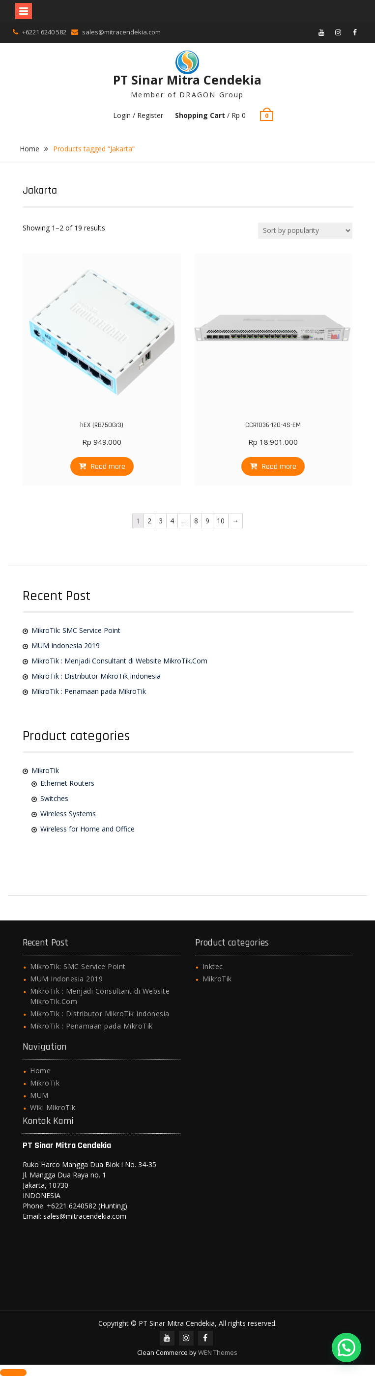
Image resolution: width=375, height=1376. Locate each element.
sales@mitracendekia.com (121, 32)
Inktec (212, 966)
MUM (39, 1095)
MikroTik (45, 770)
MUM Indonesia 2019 (65, 645)
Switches (54, 798)
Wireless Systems (68, 813)
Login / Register (138, 115)
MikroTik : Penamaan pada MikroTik (88, 691)
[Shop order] (305, 231)
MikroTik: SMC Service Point (75, 630)
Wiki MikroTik (53, 1107)
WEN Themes (217, 1352)
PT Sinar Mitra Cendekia (187, 79)
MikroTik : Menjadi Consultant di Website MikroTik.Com (119, 660)
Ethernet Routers (67, 783)
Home (29, 148)
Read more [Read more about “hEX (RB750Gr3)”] (108, 466)
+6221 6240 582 (44, 32)
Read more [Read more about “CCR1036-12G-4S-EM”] (279, 466)
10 (221, 520)
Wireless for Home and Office (87, 828)
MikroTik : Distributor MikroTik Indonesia (96, 676)
